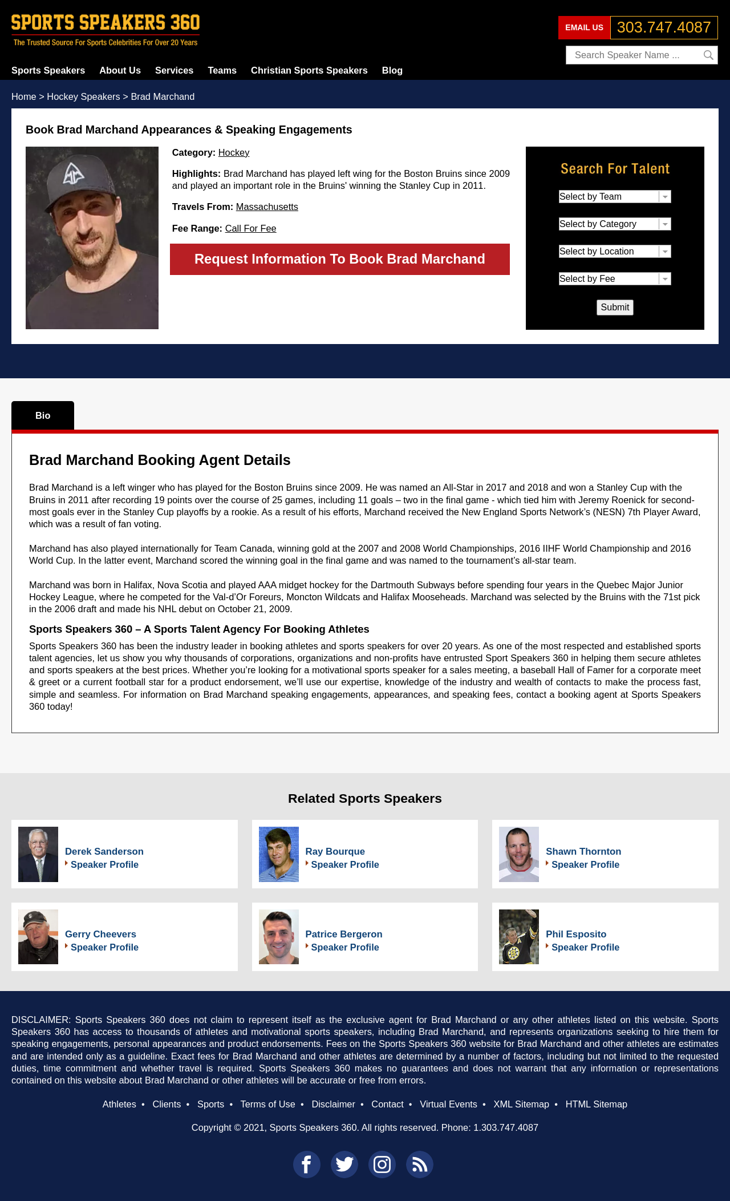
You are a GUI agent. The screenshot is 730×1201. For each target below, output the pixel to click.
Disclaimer (333, 1104)
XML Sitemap (521, 1104)
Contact (387, 1104)
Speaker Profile (105, 864)
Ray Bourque (335, 851)
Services (174, 70)
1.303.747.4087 (505, 1127)
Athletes (119, 1104)
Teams (222, 70)
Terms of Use (267, 1104)
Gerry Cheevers (100, 934)
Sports (210, 1104)
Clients (166, 1104)
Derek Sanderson (104, 851)
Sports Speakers (48, 70)
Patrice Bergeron (344, 934)
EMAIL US (584, 27)
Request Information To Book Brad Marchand (339, 258)
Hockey (234, 152)
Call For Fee (251, 228)
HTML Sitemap (597, 1104)
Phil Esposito (576, 934)
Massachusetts (267, 206)
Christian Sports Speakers (309, 70)
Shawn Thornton (583, 851)
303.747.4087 (664, 27)
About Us (120, 70)
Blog (392, 70)
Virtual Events (448, 1104)
